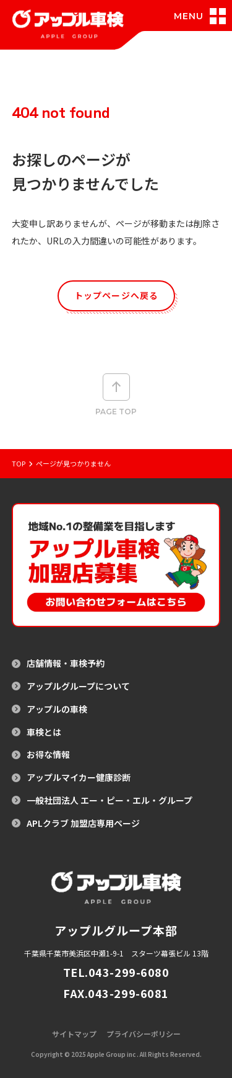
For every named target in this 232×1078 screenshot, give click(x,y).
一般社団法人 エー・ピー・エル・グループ (109, 800)
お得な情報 (48, 754)
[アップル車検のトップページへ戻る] (68, 31)
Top (18, 463)
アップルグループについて (78, 686)
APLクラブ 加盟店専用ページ (83, 823)
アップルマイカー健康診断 (79, 777)
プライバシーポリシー (143, 1033)
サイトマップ (74, 1033)
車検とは (44, 732)
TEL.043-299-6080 (116, 972)
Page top (116, 394)
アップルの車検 (57, 709)
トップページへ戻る (116, 295)
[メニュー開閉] (202, 16)
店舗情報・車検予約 (66, 663)
